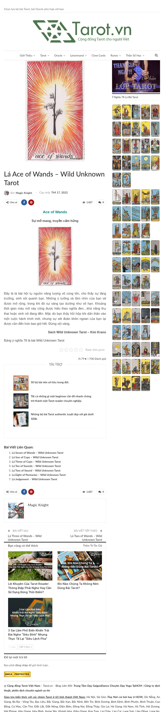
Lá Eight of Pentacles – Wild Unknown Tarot (39, 474)
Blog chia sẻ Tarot (9, 598)
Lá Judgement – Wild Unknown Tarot (34, 479)
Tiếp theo (25, 647)
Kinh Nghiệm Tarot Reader (9, 551)
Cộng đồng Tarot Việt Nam (23, 685)
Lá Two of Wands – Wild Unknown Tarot (86, 538)
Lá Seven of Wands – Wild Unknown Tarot (37, 452)
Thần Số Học (135, 55)
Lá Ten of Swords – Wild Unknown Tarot (36, 466)
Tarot (42, 55)
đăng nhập (21, 665)
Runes (116, 55)
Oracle (57, 55)
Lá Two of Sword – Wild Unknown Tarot (36, 470)
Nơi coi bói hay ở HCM (127, 697)
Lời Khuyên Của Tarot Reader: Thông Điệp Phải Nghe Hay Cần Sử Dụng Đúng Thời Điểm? (29, 588)
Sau (12, 647)
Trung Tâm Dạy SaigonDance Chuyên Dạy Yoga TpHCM (108, 685)
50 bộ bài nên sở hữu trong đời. (50, 382)
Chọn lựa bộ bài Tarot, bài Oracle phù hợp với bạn (34, 9)
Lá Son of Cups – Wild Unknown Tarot (35, 457)
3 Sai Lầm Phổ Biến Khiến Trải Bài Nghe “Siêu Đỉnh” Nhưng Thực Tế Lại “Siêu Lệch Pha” (28, 635)
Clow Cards (99, 55)
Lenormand (77, 55)
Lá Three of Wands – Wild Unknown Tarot (24, 538)
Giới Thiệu (24, 55)
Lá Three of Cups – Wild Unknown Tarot (36, 461)
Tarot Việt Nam (5, 165)
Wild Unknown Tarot (8, 165)
